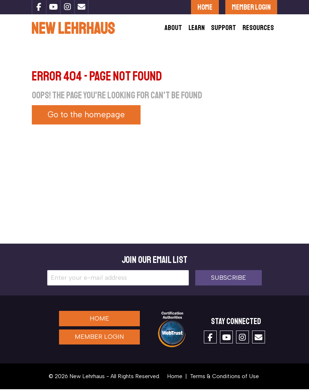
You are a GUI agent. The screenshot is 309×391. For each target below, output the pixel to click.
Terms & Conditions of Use (224, 378)
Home (204, 7)
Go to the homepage (86, 117)
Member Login (251, 7)
